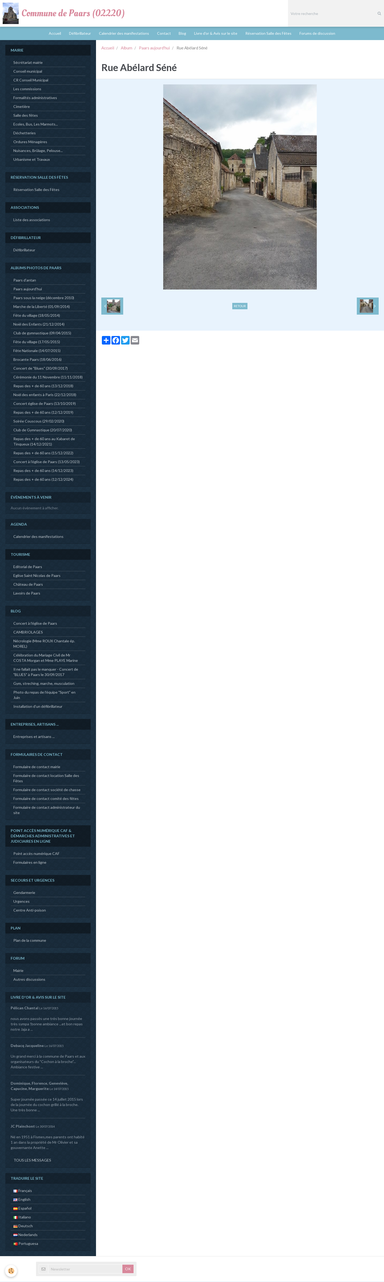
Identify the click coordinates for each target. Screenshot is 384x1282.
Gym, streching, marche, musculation (43, 684)
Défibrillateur (80, 33)
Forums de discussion (317, 33)
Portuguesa (25, 1244)
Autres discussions (29, 980)
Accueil (55, 33)
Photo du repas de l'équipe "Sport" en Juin (44, 695)
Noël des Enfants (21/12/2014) (39, 324)
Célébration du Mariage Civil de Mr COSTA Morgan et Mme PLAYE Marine (45, 658)
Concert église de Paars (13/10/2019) (44, 404)
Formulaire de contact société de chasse (47, 790)
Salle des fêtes (25, 116)
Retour (240, 306)
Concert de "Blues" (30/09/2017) (40, 368)
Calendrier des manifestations (124, 33)
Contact (164, 33)
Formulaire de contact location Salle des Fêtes (46, 779)
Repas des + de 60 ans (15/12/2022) (43, 453)
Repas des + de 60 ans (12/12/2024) (43, 480)
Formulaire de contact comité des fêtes (46, 799)
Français (22, 1191)
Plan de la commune (29, 941)
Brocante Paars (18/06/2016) (37, 360)
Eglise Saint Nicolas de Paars (37, 576)
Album (126, 48)
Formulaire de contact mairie (36, 767)
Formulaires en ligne (29, 863)
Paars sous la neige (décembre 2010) (43, 298)
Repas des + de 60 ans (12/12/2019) (43, 413)
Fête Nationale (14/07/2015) (37, 351)
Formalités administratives (35, 98)
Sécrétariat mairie (28, 63)
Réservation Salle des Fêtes (269, 33)
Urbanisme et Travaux (31, 160)
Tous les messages (32, 1160)
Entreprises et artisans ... (34, 737)
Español (22, 1208)
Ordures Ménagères (30, 142)
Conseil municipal (27, 71)
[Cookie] (11, 1271)
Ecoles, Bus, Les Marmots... (35, 124)
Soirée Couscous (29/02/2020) (38, 421)
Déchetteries (24, 133)
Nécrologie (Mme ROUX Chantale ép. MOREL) (44, 644)
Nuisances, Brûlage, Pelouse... (38, 151)
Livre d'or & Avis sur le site (216, 33)
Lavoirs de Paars (26, 593)
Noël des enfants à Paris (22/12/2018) (44, 395)
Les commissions (27, 89)
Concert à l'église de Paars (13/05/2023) (46, 462)
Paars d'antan (24, 280)
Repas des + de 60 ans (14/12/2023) (43, 471)
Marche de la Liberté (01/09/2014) (41, 307)
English (21, 1200)
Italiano (22, 1217)
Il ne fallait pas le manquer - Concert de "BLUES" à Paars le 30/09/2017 (45, 672)
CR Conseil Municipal (30, 80)
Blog (182, 33)
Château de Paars (28, 585)
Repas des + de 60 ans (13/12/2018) (43, 386)
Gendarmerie (24, 893)
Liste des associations (31, 220)
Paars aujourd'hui (154, 48)
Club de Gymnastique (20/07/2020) (42, 430)
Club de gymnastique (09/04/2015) (42, 333)
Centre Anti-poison (29, 910)
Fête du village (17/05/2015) (36, 342)
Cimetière (21, 107)
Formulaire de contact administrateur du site (46, 810)
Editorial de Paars (27, 567)
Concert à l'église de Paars (35, 624)
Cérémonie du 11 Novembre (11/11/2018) (48, 377)
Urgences (21, 902)
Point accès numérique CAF (36, 854)
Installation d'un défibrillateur (37, 707)
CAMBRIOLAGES (28, 632)
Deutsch (23, 1226)
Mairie (18, 971)
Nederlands (25, 1235)
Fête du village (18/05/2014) (36, 316)
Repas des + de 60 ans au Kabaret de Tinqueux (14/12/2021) (44, 442)
